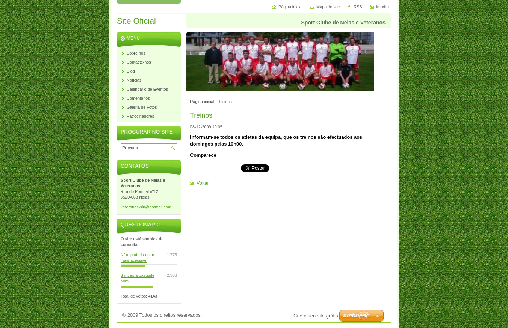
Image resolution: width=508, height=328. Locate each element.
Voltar (203, 183)
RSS (358, 7)
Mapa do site (328, 7)
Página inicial (202, 101)
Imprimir (383, 7)
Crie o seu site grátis (315, 316)
